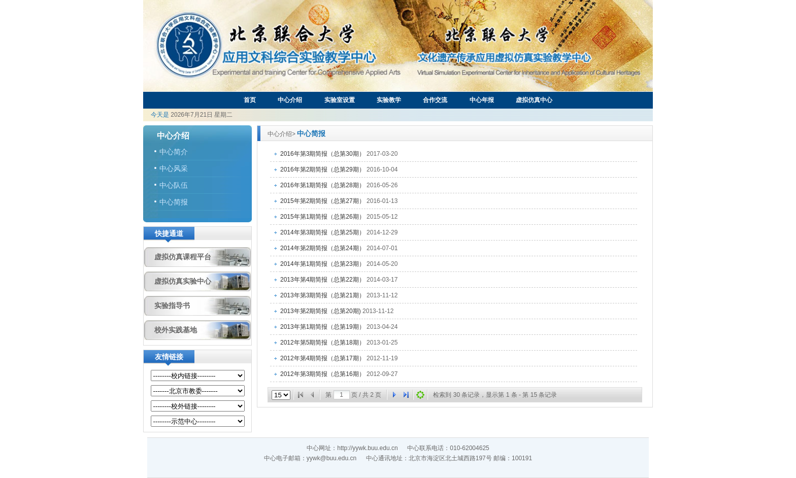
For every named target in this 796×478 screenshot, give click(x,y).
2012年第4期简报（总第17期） (322, 358)
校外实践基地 (175, 330)
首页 (250, 100)
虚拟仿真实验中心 (182, 281)
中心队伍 (173, 185)
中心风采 (173, 168)
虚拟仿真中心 (534, 100)
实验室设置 (339, 100)
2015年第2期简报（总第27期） (322, 200)
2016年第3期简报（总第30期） (322, 153)
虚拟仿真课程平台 (182, 257)
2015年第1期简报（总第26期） (322, 216)
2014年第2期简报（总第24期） (322, 248)
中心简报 (173, 202)
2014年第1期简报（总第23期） (322, 263)
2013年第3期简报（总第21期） (322, 295)
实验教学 (389, 100)
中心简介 (173, 152)
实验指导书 (172, 305)
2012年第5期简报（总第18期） (322, 342)
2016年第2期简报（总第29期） (322, 169)
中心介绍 (290, 100)
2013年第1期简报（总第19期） (322, 326)
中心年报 (482, 100)
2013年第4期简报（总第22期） (322, 279)
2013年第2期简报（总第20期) (320, 311)
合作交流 (435, 100)
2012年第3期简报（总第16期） (322, 374)
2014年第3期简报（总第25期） (322, 232)
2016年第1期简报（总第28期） (322, 185)
